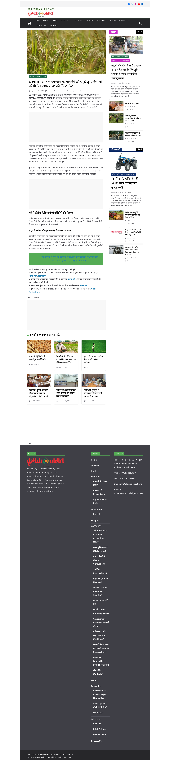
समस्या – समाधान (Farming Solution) (100, 591)
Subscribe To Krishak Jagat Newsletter (99, 694)
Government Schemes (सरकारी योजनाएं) (101, 622)
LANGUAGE (78, 21)
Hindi (55, 21)
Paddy (58, 91)
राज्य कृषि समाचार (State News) (38, 77)
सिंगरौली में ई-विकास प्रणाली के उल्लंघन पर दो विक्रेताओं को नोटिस (66, 359)
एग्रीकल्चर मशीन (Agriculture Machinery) (123, 174)
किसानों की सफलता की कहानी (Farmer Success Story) (101, 648)
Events (113, 21)
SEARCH (46, 21)
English (96, 514)
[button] (69, 21)
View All (139, 32)
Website (97, 723)
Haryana (63, 91)
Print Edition (99, 729)
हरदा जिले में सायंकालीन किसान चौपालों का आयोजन (93, 359)
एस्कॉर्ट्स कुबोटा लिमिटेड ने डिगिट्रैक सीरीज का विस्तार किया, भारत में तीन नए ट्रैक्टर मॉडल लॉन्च (132, 251)
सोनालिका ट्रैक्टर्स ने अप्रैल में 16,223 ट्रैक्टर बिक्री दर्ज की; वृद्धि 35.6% (124, 183)
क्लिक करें (71, 279)
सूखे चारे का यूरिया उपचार (132, 103)
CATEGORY (101, 21)
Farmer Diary (99, 734)
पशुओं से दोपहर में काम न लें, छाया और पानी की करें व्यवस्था (133, 134)
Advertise (40, 25)
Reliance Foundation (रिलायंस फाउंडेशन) (101, 661)
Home (38, 21)
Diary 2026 (98, 713)
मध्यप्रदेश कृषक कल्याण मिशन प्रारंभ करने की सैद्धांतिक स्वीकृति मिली (38, 393)
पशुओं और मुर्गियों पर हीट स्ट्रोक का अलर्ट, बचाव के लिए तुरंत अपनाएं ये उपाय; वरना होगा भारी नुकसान (126, 72)
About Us (64, 21)
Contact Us (53, 25)
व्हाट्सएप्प (42, 276)
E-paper (90, 21)
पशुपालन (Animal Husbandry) (120, 61)
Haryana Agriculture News (75, 91)
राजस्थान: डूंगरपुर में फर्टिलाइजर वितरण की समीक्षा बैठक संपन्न (93, 393)
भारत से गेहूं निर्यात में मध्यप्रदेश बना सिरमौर (37, 357)
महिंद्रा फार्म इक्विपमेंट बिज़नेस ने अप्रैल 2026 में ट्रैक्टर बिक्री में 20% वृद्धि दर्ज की (133, 232)
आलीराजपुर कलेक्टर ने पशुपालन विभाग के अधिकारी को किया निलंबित (133, 118)
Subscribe (123, 21)
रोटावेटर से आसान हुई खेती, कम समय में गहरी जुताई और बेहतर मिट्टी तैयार (132, 215)
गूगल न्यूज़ (33, 276)
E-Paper (83, 285)
